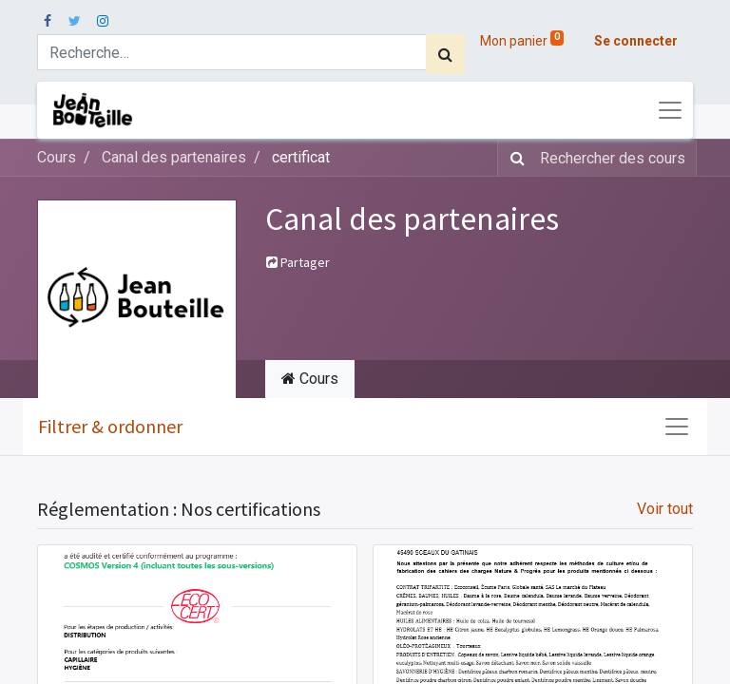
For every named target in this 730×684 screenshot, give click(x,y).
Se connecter (636, 40)
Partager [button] (298, 262)
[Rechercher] (445, 54)
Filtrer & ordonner (110, 426)
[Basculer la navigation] (677, 427)
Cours (56, 157)
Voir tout (665, 509)
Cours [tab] (309, 379)
